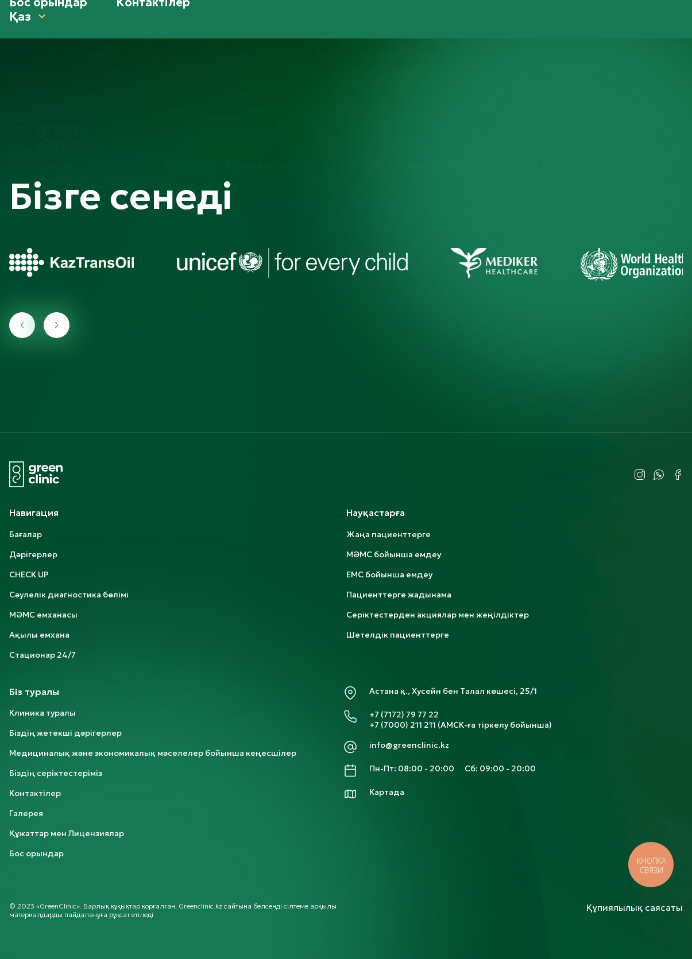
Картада (386, 792)
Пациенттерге (268, 85)
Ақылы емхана (39, 635)
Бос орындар (48, 99)
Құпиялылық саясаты (634, 907)
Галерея (26, 813)
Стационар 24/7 (42, 655)
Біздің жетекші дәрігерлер (65, 733)
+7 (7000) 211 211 (402, 725)
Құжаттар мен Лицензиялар (66, 833)
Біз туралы (41, 85)
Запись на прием (530, 85)
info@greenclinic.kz (409, 745)
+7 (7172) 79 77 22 (404, 714)
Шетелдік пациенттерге (395, 85)
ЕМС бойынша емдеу (389, 574)
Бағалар (187, 85)
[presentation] (22, 325)
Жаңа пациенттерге (388, 534)
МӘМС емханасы (43, 614)
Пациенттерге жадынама (398, 594)
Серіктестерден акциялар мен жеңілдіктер (437, 614)
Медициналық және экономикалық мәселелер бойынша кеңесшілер (152, 753)
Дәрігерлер (33, 554)
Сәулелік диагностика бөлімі (69, 594)
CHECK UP (117, 85)
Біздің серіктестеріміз (55, 773)
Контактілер (139, 99)
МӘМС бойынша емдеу (393, 554)
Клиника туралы (42, 713)
